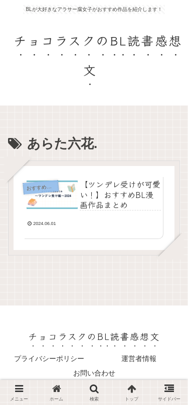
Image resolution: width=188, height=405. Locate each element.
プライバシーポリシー (49, 358)
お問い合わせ (94, 373)
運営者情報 (138, 358)
